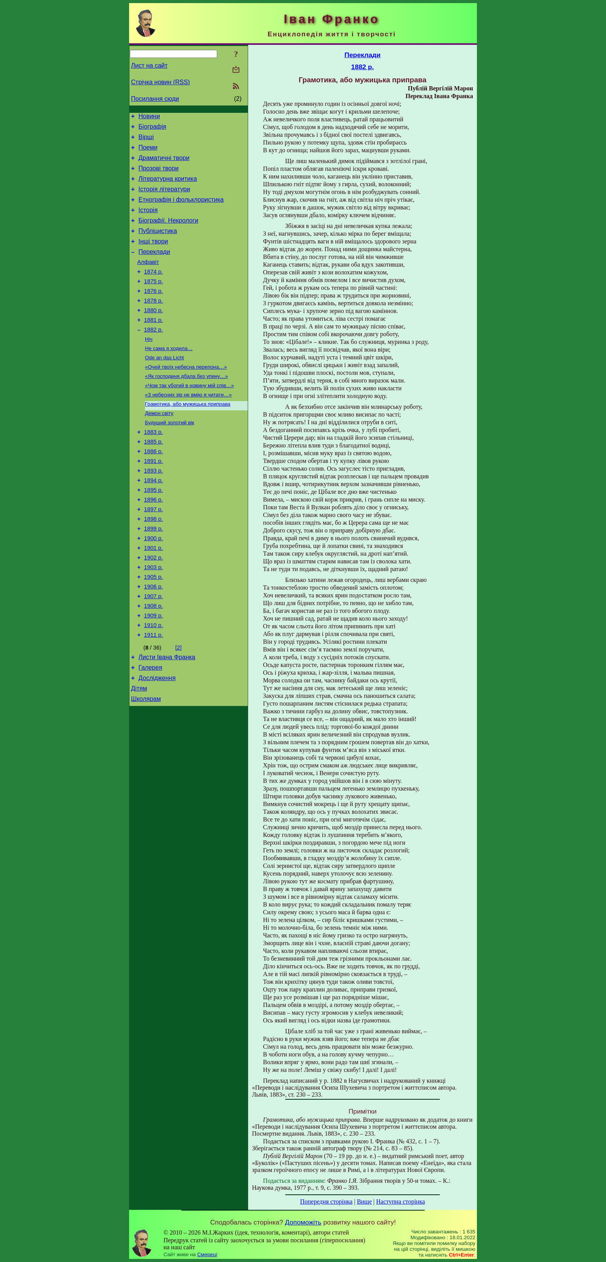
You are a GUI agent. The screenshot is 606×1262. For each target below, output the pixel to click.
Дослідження (156, 740)
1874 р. (153, 290)
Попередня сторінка (326, 1201)
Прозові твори (158, 175)
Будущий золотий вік (169, 456)
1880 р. (153, 333)
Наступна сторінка (400, 1201)
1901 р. (153, 596)
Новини (149, 117)
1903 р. (153, 618)
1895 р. (153, 531)
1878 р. (153, 323)
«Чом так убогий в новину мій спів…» (189, 415)
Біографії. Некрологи (168, 233)
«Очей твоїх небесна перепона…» (186, 395)
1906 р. (153, 639)
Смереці (207, 1254)
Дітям (139, 751)
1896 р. (153, 542)
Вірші (146, 140)
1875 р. (153, 301)
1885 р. (153, 477)
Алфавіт (148, 279)
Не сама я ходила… (168, 375)
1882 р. (153, 355)
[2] (178, 706)
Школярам (146, 763)
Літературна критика (167, 187)
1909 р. (153, 672)
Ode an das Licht (164, 385)
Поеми (147, 152)
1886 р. (153, 488)
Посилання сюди (155, 98)
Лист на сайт (149, 65)
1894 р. (153, 520)
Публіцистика (157, 245)
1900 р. (153, 585)
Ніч (149, 365)
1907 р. (153, 650)
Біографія (152, 129)
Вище (364, 1201)
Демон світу (159, 446)
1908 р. (153, 661)
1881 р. (153, 344)
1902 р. (153, 607)
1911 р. (153, 694)
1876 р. (153, 312)
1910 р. (153, 683)
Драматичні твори (163, 163)
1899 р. (153, 574)
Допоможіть (303, 1222)
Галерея (150, 728)
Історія (148, 221)
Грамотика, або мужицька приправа (187, 436)
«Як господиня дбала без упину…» (186, 405)
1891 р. (153, 499)
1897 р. (153, 553)
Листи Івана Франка (166, 717)
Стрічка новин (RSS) (160, 82)
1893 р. (153, 510)
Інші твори (153, 256)
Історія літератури (164, 198)
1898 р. (153, 564)
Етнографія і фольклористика (181, 210)
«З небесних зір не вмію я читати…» (188, 426)
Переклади (154, 268)
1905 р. (153, 629)
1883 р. (153, 466)
